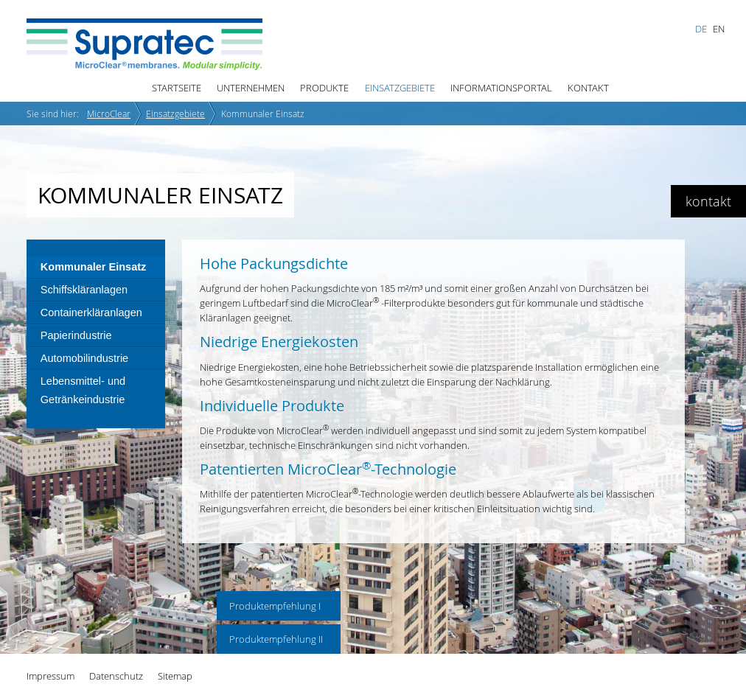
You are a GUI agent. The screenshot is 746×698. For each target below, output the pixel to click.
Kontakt (588, 87)
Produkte (324, 87)
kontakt (708, 201)
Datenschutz (116, 676)
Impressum (50, 676)
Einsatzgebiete (400, 87)
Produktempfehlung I (275, 606)
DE (701, 28)
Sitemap (175, 676)
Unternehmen (251, 87)
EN (719, 28)
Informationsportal (501, 87)
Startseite (176, 87)
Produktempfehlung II (276, 639)
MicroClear (108, 113)
